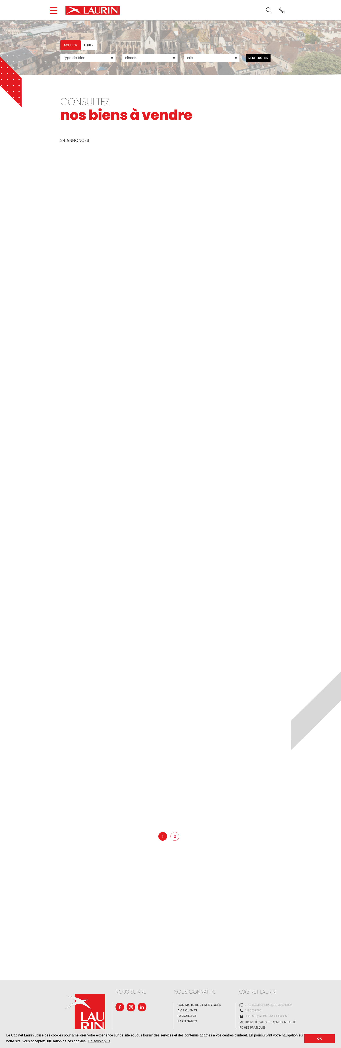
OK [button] (319, 1038)
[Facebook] (119, 1007)
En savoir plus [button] (99, 1041)
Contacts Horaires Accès (199, 1005)
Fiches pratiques (252, 1027)
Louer (89, 45)
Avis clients (187, 1010)
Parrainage (186, 1016)
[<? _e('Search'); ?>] (269, 10)
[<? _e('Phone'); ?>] (282, 10)
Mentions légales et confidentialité (267, 1022)
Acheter (70, 45)
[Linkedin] (142, 1007)
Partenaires (187, 1021)
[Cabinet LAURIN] (92, 10)
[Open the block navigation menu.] (53, 10)
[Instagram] (131, 1007)
